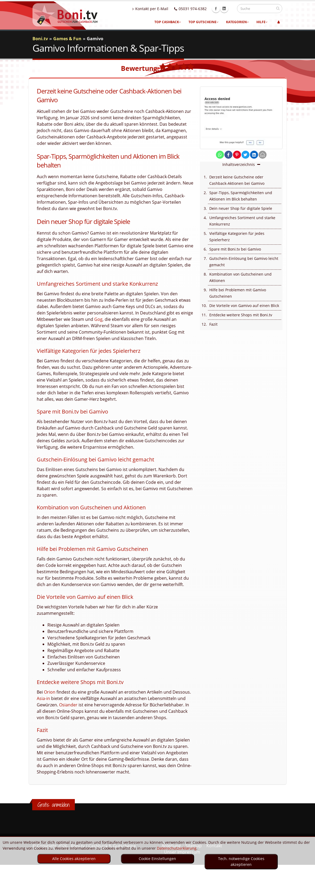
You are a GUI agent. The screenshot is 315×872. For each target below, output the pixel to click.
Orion (49, 692)
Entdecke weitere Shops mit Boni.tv (240, 314)
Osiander (68, 705)
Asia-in (43, 698)
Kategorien (237, 22)
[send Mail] (262, 154)
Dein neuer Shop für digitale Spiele (240, 208)
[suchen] (278, 8)
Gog (98, 319)
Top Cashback (167, 22)
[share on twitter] (245, 154)
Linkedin (229, 9)
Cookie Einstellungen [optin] (157, 858)
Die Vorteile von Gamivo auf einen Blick (244, 305)
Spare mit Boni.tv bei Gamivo (235, 249)
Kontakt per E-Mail (155, 8)
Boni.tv (40, 39)
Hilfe (262, 22)
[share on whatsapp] (220, 154)
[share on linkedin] (254, 154)
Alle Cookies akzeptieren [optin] (74, 858)
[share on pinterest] (237, 154)
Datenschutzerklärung (177, 848)
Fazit (213, 324)
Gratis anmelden (53, 805)
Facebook (221, 9)
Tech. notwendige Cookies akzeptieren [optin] (241, 861)
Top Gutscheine (204, 22)
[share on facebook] (228, 154)
